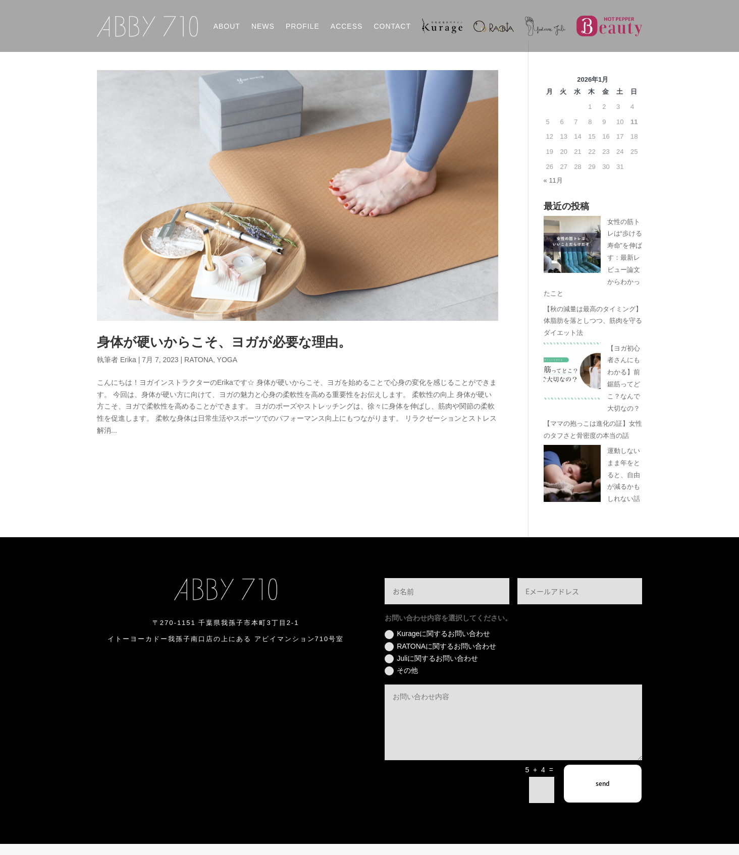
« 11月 (553, 191)
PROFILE (303, 26)
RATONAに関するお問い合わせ (440, 657)
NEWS (263, 26)
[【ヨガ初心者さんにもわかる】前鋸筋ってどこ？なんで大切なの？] (572, 384)
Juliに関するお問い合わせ (431, 669)
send (603, 795)
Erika (128, 371)
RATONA (198, 371)
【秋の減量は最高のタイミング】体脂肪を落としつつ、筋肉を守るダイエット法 (593, 332)
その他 (401, 682)
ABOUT (227, 26)
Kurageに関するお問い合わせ (437, 645)
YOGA (227, 371)
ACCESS (347, 26)
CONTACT (392, 26)
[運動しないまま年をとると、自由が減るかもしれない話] (572, 486)
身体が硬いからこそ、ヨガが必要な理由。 (224, 353)
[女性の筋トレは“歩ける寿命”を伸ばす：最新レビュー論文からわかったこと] (572, 257)
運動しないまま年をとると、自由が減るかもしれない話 (623, 486)
